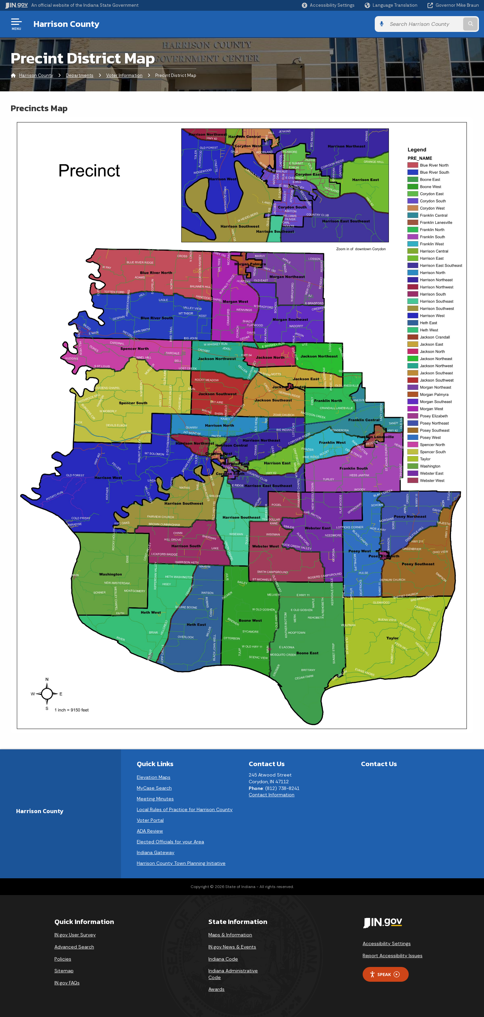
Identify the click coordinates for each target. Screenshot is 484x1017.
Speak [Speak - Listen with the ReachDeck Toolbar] (384, 974)
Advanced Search (74, 947)
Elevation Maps (153, 777)
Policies (62, 959)
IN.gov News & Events (232, 947)
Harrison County (66, 23)
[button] (328, 5)
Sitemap (64, 971)
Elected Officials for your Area (170, 842)
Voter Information (124, 75)
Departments (79, 75)
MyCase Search (154, 788)
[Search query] (424, 24)
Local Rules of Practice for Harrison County (185, 809)
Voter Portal (150, 820)
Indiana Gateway (155, 852)
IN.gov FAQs (67, 983)
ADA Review (150, 831)
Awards (216, 989)
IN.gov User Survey (75, 935)
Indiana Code (223, 959)
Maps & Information (230, 935)
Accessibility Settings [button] (387, 943)
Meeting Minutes (155, 799)
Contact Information (271, 794)
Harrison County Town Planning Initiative (181, 863)
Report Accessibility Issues (392, 956)
